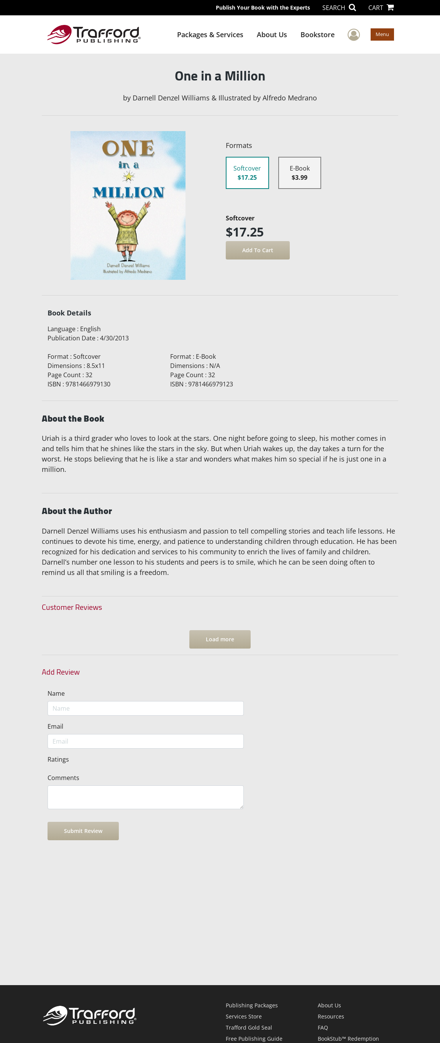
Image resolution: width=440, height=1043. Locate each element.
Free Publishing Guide (254, 1038)
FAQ (323, 1027)
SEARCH (339, 7)
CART (381, 7)
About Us (272, 34)
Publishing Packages (252, 1005)
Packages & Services (210, 34)
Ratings (58, 759)
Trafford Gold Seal (249, 1027)
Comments (63, 778)
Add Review (61, 672)
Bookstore (317, 34)
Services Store (244, 1016)
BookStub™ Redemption (348, 1038)
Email (55, 726)
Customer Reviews (72, 607)
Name (56, 693)
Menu (382, 34)
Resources (331, 1016)
